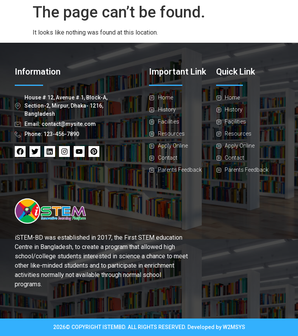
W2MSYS (234, 327)
